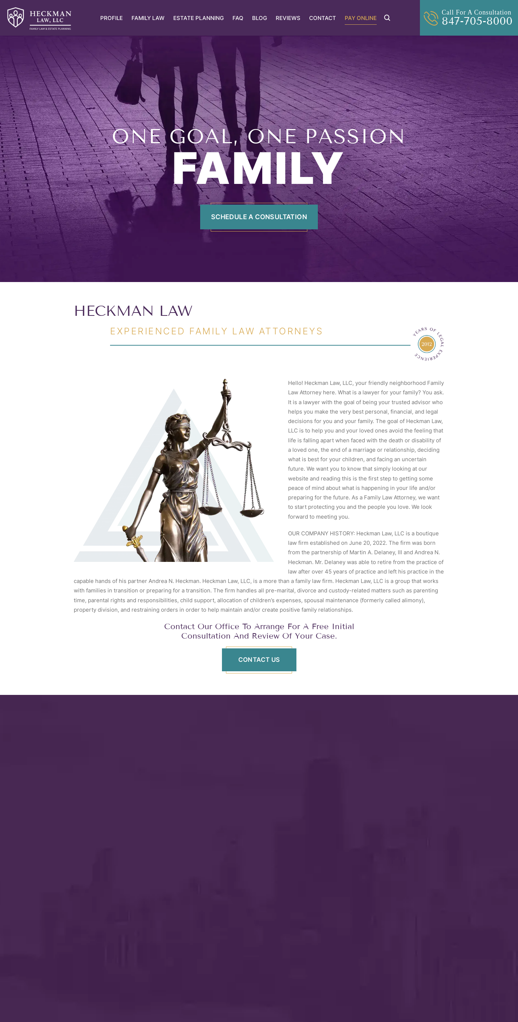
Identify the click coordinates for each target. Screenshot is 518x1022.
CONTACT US (259, 659)
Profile (111, 18)
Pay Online (361, 18)
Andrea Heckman (364, 812)
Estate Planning (198, 18)
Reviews (288, 18)
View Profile (108, 874)
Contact (322, 18)
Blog (259, 18)
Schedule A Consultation (259, 217)
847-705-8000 (477, 21)
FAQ (237, 18)
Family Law (148, 18)
